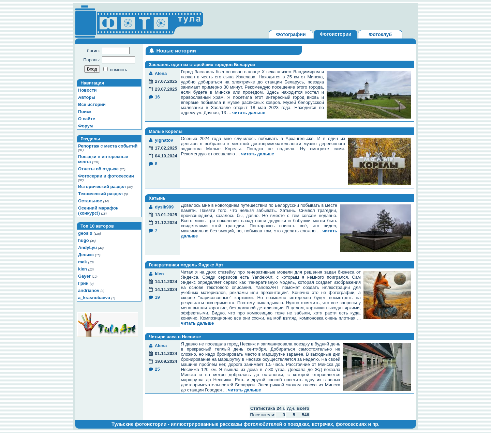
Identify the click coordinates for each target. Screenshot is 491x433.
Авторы (86, 97)
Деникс (86, 254)
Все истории (92, 104)
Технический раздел (100, 193)
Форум (85, 125)
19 (154, 297)
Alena (157, 73)
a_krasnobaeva (94, 297)
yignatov (160, 140)
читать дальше (248, 112)
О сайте (86, 118)
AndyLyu (87, 247)
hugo (83, 240)
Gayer (84, 276)
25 (154, 369)
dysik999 (161, 207)
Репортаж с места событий (107, 146)
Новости (87, 90)
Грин (83, 283)
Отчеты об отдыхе (98, 168)
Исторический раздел (102, 186)
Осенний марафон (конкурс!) (98, 210)
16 (154, 96)
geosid (85, 233)
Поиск (84, 111)
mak (82, 261)
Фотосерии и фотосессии (106, 176)
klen (82, 269)
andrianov (88, 290)
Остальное (90, 200)
